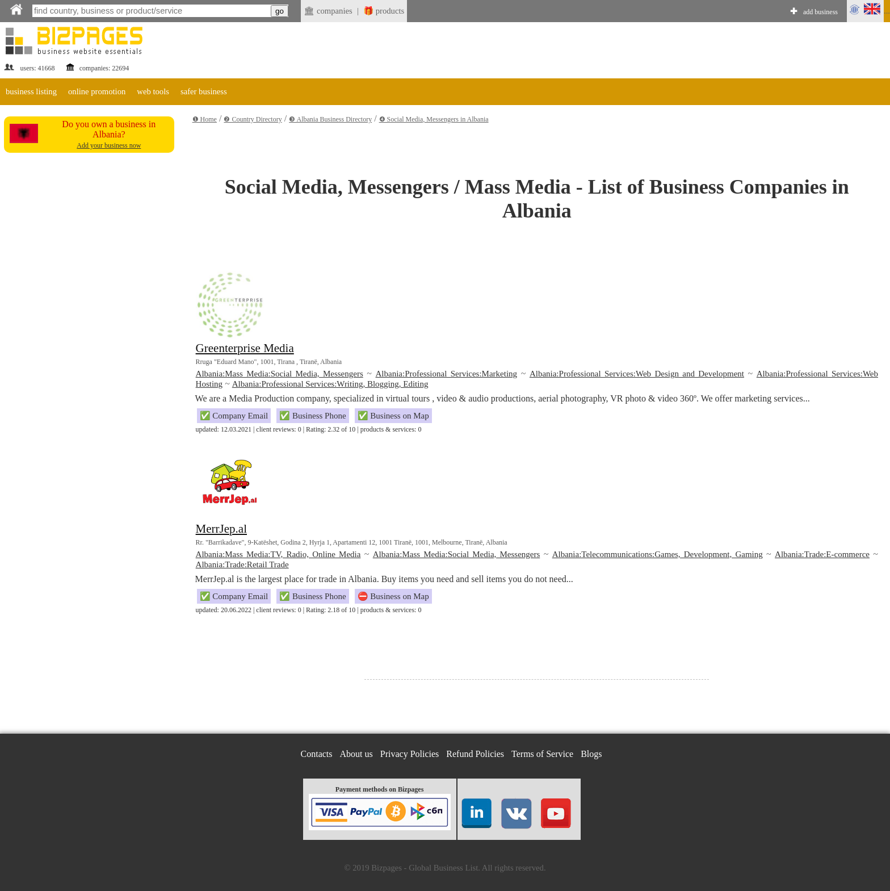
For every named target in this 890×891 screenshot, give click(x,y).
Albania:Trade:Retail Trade (242, 564)
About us (356, 754)
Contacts (317, 754)
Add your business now (109, 145)
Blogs (591, 754)
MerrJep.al (221, 529)
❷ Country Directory (253, 119)
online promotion (96, 91)
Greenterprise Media (245, 348)
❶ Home (204, 119)
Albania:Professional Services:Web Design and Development (637, 373)
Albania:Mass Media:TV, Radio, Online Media (278, 554)
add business (820, 12)
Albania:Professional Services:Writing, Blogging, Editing (330, 383)
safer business (203, 91)
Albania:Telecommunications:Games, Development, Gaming (657, 554)
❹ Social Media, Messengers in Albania (434, 119)
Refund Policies (475, 754)
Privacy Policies (409, 754)
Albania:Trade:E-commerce (822, 554)
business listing (31, 91)
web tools (153, 91)
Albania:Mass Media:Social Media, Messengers (279, 373)
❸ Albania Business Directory (330, 119)
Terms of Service (542, 754)
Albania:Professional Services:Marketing (447, 373)
